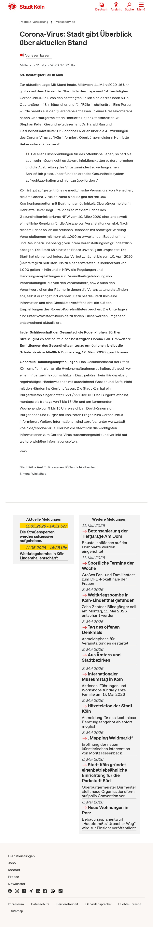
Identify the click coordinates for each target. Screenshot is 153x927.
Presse (13, 876)
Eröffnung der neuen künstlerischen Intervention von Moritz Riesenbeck (109, 743)
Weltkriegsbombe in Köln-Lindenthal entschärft (44, 552)
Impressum (16, 904)
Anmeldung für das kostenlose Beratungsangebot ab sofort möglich (109, 713)
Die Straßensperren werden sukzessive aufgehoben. (44, 533)
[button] (141, 7)
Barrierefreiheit (67, 904)
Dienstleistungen (21, 856)
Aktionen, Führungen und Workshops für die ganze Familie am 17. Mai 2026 (109, 681)
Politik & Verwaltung (34, 22)
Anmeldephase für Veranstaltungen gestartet (109, 632)
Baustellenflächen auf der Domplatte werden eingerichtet (109, 538)
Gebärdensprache (98, 904)
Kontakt (14, 870)
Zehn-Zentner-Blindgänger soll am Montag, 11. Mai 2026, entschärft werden (109, 602)
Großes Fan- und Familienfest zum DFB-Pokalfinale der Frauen (109, 570)
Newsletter (16, 883)
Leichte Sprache (129, 904)
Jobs (12, 863)
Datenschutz (40, 904)
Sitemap (17, 911)
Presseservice (65, 22)
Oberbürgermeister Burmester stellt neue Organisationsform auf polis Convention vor (109, 777)
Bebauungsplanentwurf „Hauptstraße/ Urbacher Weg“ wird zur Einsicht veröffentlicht (109, 815)
